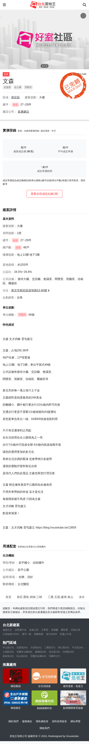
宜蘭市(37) (54, 656)
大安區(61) (36, 647)
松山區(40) (22, 656)
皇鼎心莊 (34, 629)
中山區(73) (8, 647)
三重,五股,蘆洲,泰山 (60, 596)
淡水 (82, 596)
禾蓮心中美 (65, 634)
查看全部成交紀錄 (44, 193)
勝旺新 (64, 629)
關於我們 (14, 721)
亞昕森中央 (20, 629)
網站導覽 (75, 721)
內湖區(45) (68, 651)
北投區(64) (22, 647)
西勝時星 (38, 634)
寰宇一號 (26, 634)
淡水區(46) (54, 651)
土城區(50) (8, 651)
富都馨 (54, 629)
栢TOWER (51, 634)
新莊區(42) (8, 656)
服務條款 (27, 721)
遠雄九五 (7, 629)
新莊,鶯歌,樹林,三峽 (29, 596)
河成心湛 (75, 629)
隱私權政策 (42, 721)
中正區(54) (77, 647)
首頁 (8, 596)
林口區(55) (63, 647)
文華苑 (44, 629)
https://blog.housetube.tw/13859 (56, 527)
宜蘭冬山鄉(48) (24, 651)
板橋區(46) (40, 651)
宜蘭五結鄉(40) (38, 656)
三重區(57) (49, 647)
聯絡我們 (45, 728)
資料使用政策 (59, 721)
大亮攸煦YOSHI (11, 634)
